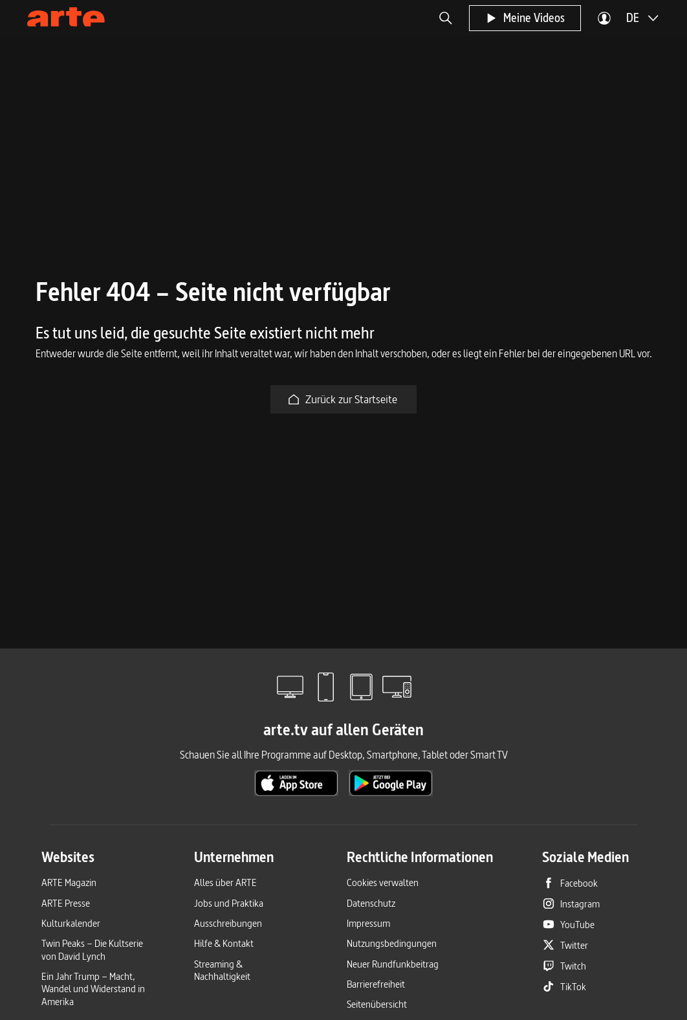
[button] (445, 18)
